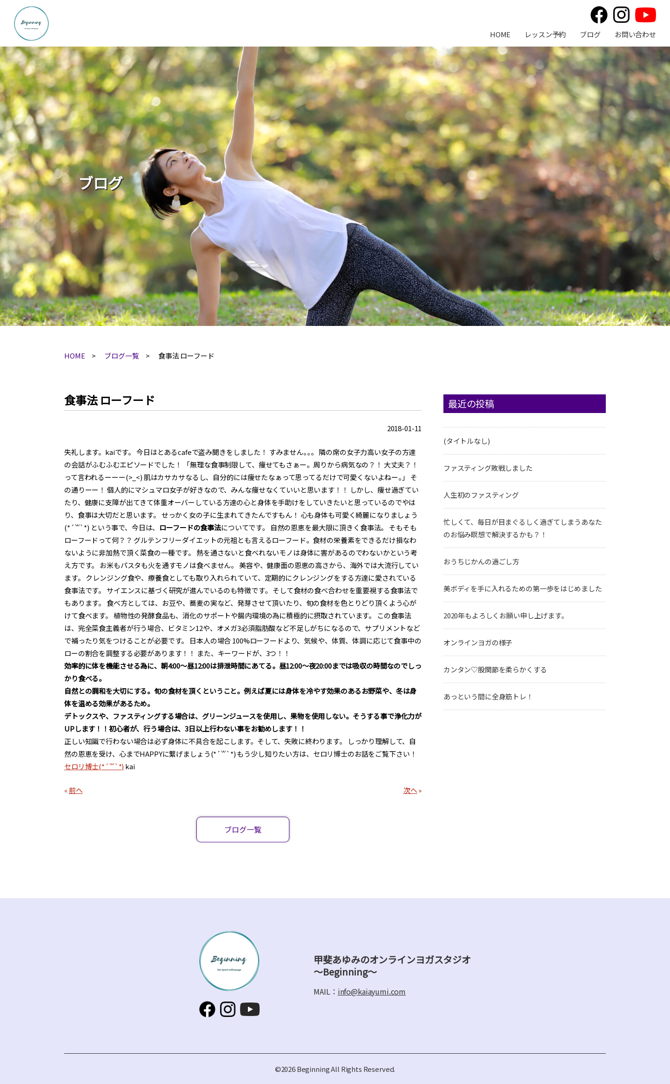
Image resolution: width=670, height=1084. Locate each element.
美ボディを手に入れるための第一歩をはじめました (522, 588)
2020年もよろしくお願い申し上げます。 (505, 615)
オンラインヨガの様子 (478, 642)
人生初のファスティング (481, 495)
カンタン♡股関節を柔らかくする (495, 669)
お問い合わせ (635, 34)
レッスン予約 (545, 34)
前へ (76, 790)
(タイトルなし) (466, 441)
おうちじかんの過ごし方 (481, 561)
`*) (119, 766)
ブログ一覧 (121, 355)
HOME (500, 34)
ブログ (590, 34)
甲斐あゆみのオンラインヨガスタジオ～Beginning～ (31, 23)
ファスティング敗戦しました (488, 468)
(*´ (104, 766)
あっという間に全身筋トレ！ (488, 696)
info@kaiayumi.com (372, 991)
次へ (410, 790)
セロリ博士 (81, 766)
